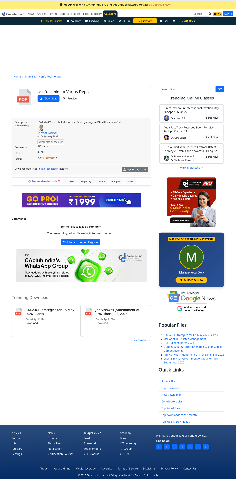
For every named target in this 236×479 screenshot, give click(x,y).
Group (126, 448)
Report (128, 169)
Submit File (168, 381)
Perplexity (86, 181)
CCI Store (110, 14)
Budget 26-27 (92, 433)
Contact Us (189, 468)
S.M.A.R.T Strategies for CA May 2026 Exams (49, 312)
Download (49, 98)
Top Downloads (170, 388)
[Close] (232, 4)
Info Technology (49, 168)
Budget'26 (188, 21)
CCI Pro (124, 20)
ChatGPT (70, 181)
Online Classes (191, 98)
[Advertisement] (118, 49)
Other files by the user (51, 141)
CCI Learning (128, 443)
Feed (87, 438)
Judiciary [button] (96, 14)
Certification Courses (60, 454)
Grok (130, 181)
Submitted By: (22, 125)
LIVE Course (145, 20)
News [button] (31, 14)
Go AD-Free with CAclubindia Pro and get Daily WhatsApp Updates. (115, 4)
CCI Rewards (91, 454)
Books (108, 20)
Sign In (228, 13)
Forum (16, 438)
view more (142, 340)
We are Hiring (62, 468)
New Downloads (171, 395)
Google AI (116, 181)
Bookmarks (91, 443)
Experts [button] (64, 14)
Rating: (18, 158)
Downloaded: (22, 147)
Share (142, 169)
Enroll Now (212, 117)
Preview (69, 98)
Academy (74, 20)
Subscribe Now (191, 280)
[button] (209, 13)
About (43, 468)
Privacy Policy (169, 468)
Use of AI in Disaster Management (185, 339)
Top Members (92, 448)
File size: (19, 153)
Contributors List (171, 401)
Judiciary (17, 448)
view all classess (192, 167)
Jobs (164, 20)
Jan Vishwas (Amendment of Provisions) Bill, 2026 (117, 312)
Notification (55, 448)
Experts (52, 438)
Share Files (54, 443)
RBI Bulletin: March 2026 (179, 343)
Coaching (92, 20)
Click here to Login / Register (80, 242)
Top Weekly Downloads (175, 421)
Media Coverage (86, 468)
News (51, 433)
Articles (16, 433)
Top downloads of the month (179, 415)
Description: (21, 122)
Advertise (106, 468)
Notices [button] (75, 14)
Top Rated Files (170, 408)
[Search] (200, 14)
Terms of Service (128, 468)
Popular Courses (51, 20)
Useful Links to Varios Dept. (63, 91)
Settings (17, 454)
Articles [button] (41, 14)
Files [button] (85, 14)
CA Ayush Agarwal (47, 132)
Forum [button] (53, 14)
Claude (101, 181)
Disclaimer (149, 468)
